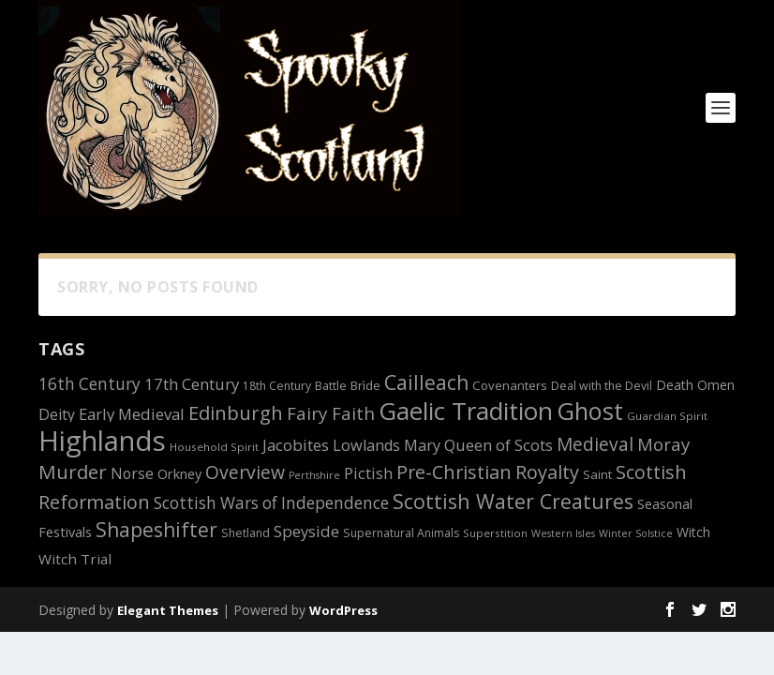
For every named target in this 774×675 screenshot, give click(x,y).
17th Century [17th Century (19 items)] (191, 384)
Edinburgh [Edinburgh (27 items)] (235, 412)
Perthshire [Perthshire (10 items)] (314, 475)
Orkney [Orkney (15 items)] (179, 474)
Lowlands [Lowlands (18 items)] (366, 445)
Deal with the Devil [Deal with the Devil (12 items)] (601, 386)
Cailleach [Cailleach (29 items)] (426, 382)
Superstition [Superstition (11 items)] (495, 533)
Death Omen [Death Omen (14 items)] (695, 385)
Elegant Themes (167, 610)
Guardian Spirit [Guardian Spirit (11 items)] (667, 416)
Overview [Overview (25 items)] (245, 472)
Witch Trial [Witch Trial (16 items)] (75, 558)
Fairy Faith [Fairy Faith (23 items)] (331, 413)
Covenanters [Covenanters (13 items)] (509, 385)
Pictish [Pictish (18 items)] (368, 473)
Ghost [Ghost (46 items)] (590, 411)
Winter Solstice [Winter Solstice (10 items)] (636, 533)
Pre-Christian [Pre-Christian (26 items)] (454, 472)
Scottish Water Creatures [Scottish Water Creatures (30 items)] (513, 501)
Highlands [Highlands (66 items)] (102, 440)
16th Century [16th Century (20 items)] (89, 384)
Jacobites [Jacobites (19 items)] (295, 445)
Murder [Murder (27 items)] (72, 471)
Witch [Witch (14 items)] (693, 532)
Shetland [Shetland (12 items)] (245, 533)
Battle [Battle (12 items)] (331, 386)
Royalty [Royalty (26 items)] (547, 472)
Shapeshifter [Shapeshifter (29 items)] (156, 529)
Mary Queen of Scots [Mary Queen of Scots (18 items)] (478, 445)
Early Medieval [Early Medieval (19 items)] (132, 414)
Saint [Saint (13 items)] (597, 474)
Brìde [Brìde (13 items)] (365, 385)
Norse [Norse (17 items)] (132, 473)
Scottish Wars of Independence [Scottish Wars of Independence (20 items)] (271, 503)
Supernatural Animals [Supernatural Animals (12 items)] (401, 533)
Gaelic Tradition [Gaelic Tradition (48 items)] (466, 411)
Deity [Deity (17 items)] (56, 414)
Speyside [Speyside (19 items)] (306, 531)
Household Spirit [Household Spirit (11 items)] (214, 447)
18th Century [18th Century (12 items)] (277, 386)
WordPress (343, 610)
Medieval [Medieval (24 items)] (595, 444)
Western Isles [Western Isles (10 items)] (563, 533)
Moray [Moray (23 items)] (663, 444)
